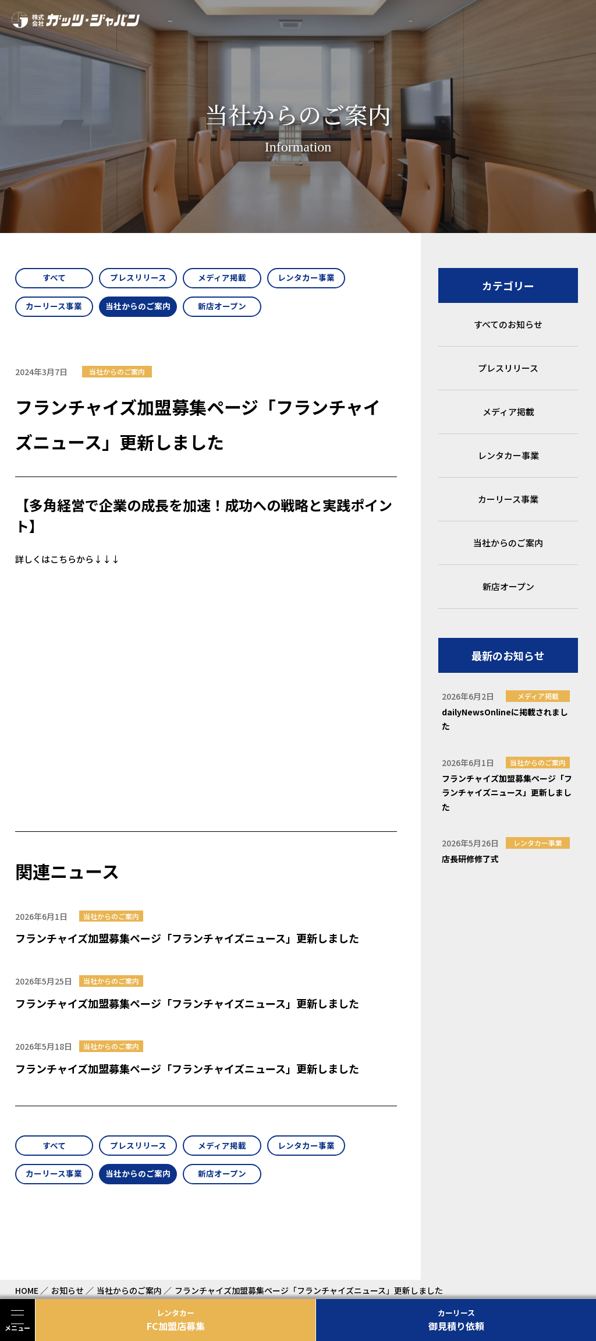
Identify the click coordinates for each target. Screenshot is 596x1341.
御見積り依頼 (456, 1320)
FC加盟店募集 (175, 1320)
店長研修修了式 (470, 858)
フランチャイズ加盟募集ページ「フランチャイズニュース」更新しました (187, 940)
